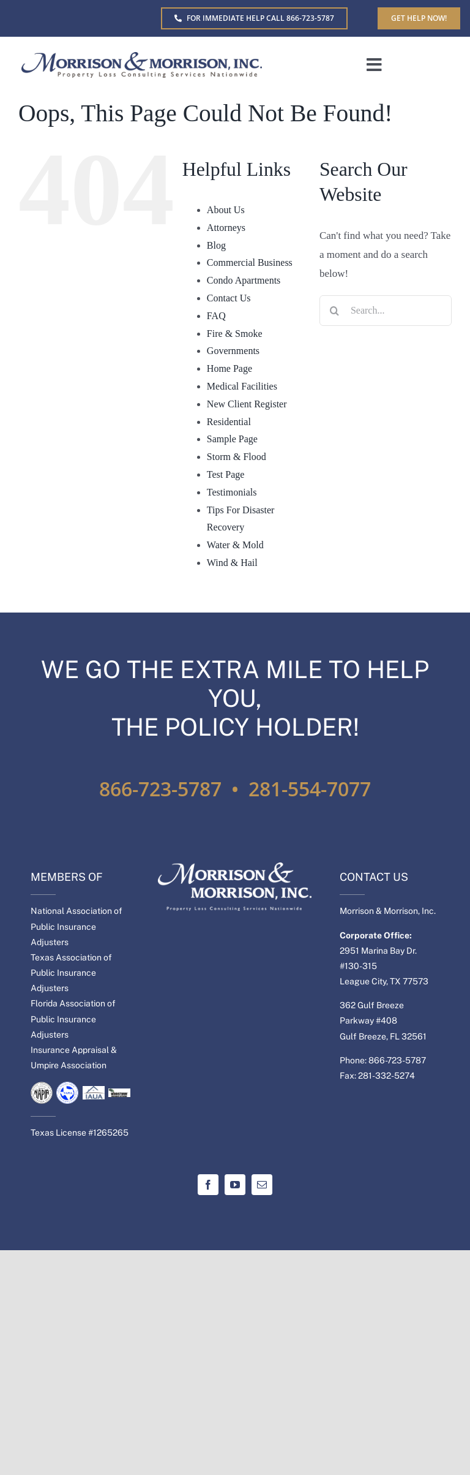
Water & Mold (235, 545)
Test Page (226, 474)
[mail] (262, 1184)
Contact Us (229, 298)
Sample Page (232, 439)
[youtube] (235, 1184)
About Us (226, 210)
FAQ (216, 316)
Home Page (229, 368)
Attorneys (226, 227)
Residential (229, 422)
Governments (233, 350)
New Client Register (247, 404)
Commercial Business (250, 262)
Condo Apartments (243, 280)
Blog (216, 245)
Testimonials (232, 492)
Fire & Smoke (235, 333)
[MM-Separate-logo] (141, 57)
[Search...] (385, 310)
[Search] (334, 310)
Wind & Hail (232, 562)
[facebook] (208, 1184)
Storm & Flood (236, 456)
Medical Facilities (242, 386)
